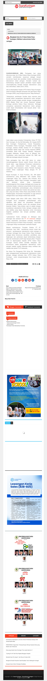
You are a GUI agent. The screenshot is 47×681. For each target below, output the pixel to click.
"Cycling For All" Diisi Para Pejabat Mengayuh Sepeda (18, 653)
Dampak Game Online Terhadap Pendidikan (16, 664)
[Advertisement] (23, 457)
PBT (29, 677)
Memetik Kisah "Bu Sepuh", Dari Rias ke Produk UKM (18, 657)
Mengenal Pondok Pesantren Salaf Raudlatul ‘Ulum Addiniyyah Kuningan (22, 660)
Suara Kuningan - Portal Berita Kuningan (23, 676)
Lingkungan (10, 31)
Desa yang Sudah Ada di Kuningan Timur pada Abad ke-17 (19, 650)
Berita (8, 263)
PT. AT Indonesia (30, 218)
